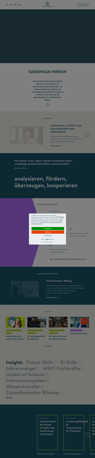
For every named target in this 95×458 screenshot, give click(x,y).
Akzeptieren (47, 228)
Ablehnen (48, 232)
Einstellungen (48, 235)
